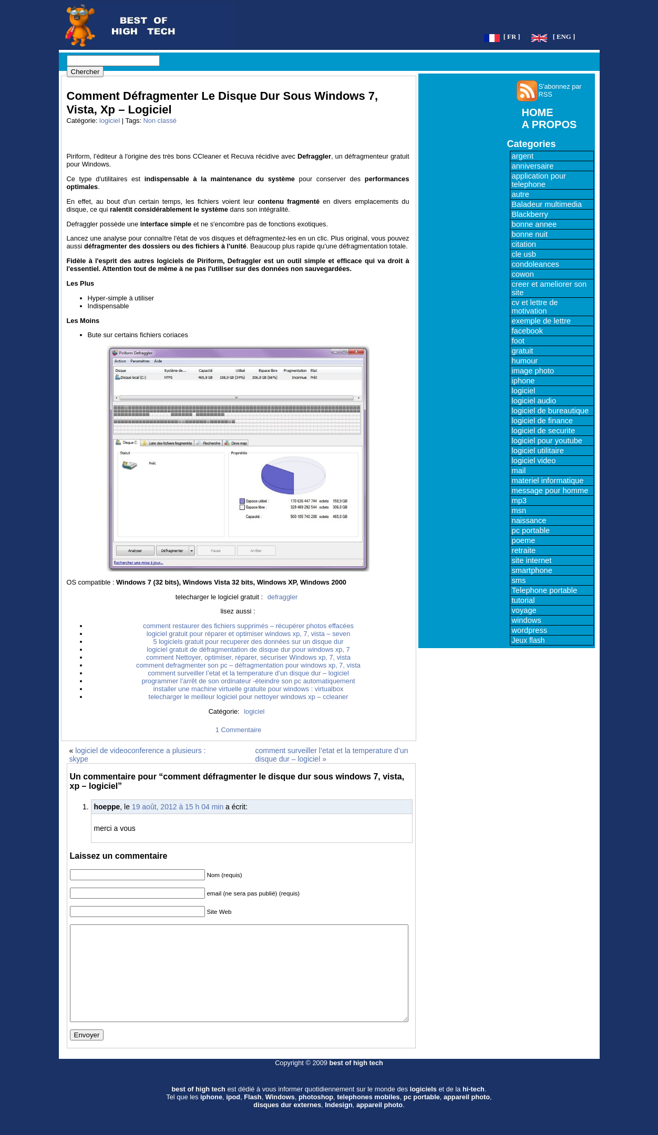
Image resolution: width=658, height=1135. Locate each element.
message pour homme (550, 490)
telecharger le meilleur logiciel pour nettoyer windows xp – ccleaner (248, 697)
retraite (524, 550)
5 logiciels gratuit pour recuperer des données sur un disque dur (248, 641)
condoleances (535, 264)
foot (518, 341)
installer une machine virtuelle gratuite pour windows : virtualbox (248, 689)
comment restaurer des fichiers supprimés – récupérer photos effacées (248, 626)
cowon (523, 274)
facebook (527, 331)
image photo (533, 371)
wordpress (530, 630)
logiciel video (534, 460)
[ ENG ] (564, 36)
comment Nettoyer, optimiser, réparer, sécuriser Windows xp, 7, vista (248, 657)
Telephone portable (545, 590)
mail (519, 470)
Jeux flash (528, 640)
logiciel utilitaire (538, 450)
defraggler (283, 597)
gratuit (522, 351)
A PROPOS (549, 124)
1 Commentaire (238, 730)
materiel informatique (548, 480)
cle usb (524, 254)
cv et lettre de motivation (535, 306)
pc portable (531, 530)
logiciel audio (534, 401)
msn (519, 510)
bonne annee (534, 224)
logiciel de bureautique (550, 411)
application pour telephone (539, 180)
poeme (524, 540)
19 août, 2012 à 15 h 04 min (177, 807)
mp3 (519, 500)
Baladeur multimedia (547, 204)
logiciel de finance (542, 420)
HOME (537, 112)
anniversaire (533, 166)
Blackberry (530, 214)
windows (526, 620)
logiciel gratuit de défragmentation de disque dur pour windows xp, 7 (248, 649)
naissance (529, 520)
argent (523, 156)
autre (520, 194)
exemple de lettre (541, 321)
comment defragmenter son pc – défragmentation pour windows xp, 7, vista (248, 665)
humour (525, 361)
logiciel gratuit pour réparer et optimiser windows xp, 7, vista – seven (249, 634)
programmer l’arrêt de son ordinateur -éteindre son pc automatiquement (248, 681)
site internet (532, 560)
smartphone (532, 570)
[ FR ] (511, 36)
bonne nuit (530, 234)
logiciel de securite (543, 430)
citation (524, 244)
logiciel (109, 120)
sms (519, 580)
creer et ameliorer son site (549, 288)
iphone (523, 381)
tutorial (523, 600)
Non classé (160, 120)
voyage (524, 610)
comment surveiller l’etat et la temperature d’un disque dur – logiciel (248, 673)
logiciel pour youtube (547, 440)
